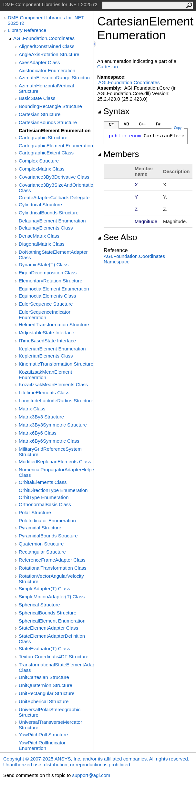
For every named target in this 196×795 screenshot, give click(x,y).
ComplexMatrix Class (42, 169)
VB (126, 124)
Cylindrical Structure (40, 204)
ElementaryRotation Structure (50, 280)
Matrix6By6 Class (38, 433)
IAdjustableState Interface (46, 332)
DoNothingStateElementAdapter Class (53, 254)
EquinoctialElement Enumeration (54, 288)
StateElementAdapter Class (48, 628)
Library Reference (27, 30)
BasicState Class (37, 98)
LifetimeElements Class (44, 392)
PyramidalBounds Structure (48, 535)
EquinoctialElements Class (47, 296)
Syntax (113, 111)
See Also (117, 237)
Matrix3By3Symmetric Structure (53, 424)
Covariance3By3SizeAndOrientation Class (56, 187)
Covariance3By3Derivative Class (54, 177)
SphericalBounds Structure (47, 612)
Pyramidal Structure (40, 527)
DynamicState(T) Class (43, 264)
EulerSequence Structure (46, 304)
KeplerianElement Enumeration (52, 348)
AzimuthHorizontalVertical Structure (46, 88)
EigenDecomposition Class (48, 272)
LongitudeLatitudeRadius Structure (56, 400)
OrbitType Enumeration (43, 497)
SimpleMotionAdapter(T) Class (52, 596)
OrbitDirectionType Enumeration (53, 490)
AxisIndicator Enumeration (47, 70)
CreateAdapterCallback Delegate (54, 197)
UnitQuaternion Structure (45, 685)
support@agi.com (91, 775)
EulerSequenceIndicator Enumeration (44, 314)
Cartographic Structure (43, 137)
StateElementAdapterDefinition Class (52, 638)
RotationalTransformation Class (53, 568)
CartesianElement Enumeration (55, 130)
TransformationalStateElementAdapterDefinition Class (56, 667)
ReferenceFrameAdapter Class (52, 560)
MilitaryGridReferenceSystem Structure (50, 451)
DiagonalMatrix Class (42, 244)
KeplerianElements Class (46, 355)
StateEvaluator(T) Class (44, 648)
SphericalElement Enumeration (52, 620)
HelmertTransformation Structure (54, 324)
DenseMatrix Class (39, 236)
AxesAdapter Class (39, 62)
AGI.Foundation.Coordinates (44, 38)
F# (158, 124)
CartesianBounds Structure (48, 122)
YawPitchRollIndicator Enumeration (42, 745)
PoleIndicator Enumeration (47, 520)
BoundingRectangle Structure (50, 106)
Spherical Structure (39, 604)
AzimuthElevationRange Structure (55, 77)
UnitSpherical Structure (43, 701)
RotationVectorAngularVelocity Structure (51, 578)
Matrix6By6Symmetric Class (49, 441)
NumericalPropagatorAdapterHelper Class (56, 472)
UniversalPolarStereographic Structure (49, 712)
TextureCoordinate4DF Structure (53, 656)
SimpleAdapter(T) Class (44, 588)
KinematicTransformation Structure (56, 364)
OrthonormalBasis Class (45, 504)
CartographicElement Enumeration (56, 145)
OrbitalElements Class (43, 482)
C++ (142, 124)
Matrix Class (32, 408)
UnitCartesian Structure (44, 677)
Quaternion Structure (41, 543)
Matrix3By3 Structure (41, 416)
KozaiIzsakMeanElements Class (53, 384)
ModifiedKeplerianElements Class (55, 461)
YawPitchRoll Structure (43, 734)
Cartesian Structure (39, 114)
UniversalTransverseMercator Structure (50, 724)
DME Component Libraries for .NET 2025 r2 (46, 20)
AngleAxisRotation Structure (49, 54)
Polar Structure (35, 512)
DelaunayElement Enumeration (52, 220)
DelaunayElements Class (46, 228)
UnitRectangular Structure (47, 693)
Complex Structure (39, 160)
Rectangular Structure (42, 552)
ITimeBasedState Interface (47, 340)
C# (111, 124)
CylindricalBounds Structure (48, 212)
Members (118, 154)
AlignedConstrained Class (47, 46)
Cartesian (107, 66)
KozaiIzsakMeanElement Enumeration (45, 374)
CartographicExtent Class (46, 152)
